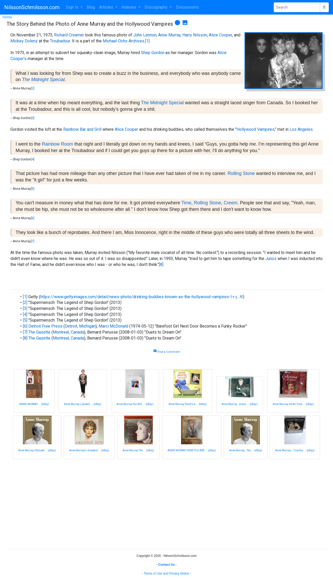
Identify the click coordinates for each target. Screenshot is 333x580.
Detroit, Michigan (80, 326)
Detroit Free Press (45, 326)
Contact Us (166, 564)
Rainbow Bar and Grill (82, 129)
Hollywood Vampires (255, 129)
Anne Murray (169, 34)
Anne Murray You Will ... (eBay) (135, 404)
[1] (147, 40)
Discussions (187, 7)
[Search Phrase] (297, 7)
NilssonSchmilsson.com (32, 7)
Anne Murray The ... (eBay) (138, 450)
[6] (32, 218)
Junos (271, 258)
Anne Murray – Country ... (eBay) (295, 450)
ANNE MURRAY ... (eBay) (34, 404)
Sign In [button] (72, 7)
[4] (32, 159)
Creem (231, 202)
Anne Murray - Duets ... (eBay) (240, 404)
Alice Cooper (220, 34)
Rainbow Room (57, 144)
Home (7, 17)
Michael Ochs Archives (123, 40)
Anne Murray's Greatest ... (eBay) (89, 450)
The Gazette (39, 332)
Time (186, 202)
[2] (32, 88)
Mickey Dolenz (24, 40)
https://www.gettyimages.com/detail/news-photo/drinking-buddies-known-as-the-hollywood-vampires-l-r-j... (139, 296)
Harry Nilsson (194, 34)
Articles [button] (106, 7)
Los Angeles (301, 129)
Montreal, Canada (68, 332)
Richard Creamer (69, 34)
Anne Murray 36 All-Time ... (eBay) (293, 404)
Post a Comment (166, 352)
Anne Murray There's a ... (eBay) (188, 404)
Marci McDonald (113, 326)
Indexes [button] (129, 7)
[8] (161, 264)
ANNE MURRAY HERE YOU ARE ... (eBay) (192, 450)
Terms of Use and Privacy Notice (166, 573)
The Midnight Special (43, 79)
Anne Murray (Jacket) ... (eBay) (82, 404)
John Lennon (144, 34)
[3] (32, 118)
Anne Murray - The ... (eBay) (245, 450)
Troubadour (60, 40)
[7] (32, 241)
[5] (32, 189)
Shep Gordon (152, 52)
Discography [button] (157, 7)
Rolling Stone (241, 173)
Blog (91, 7)
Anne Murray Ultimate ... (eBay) (37, 450)
